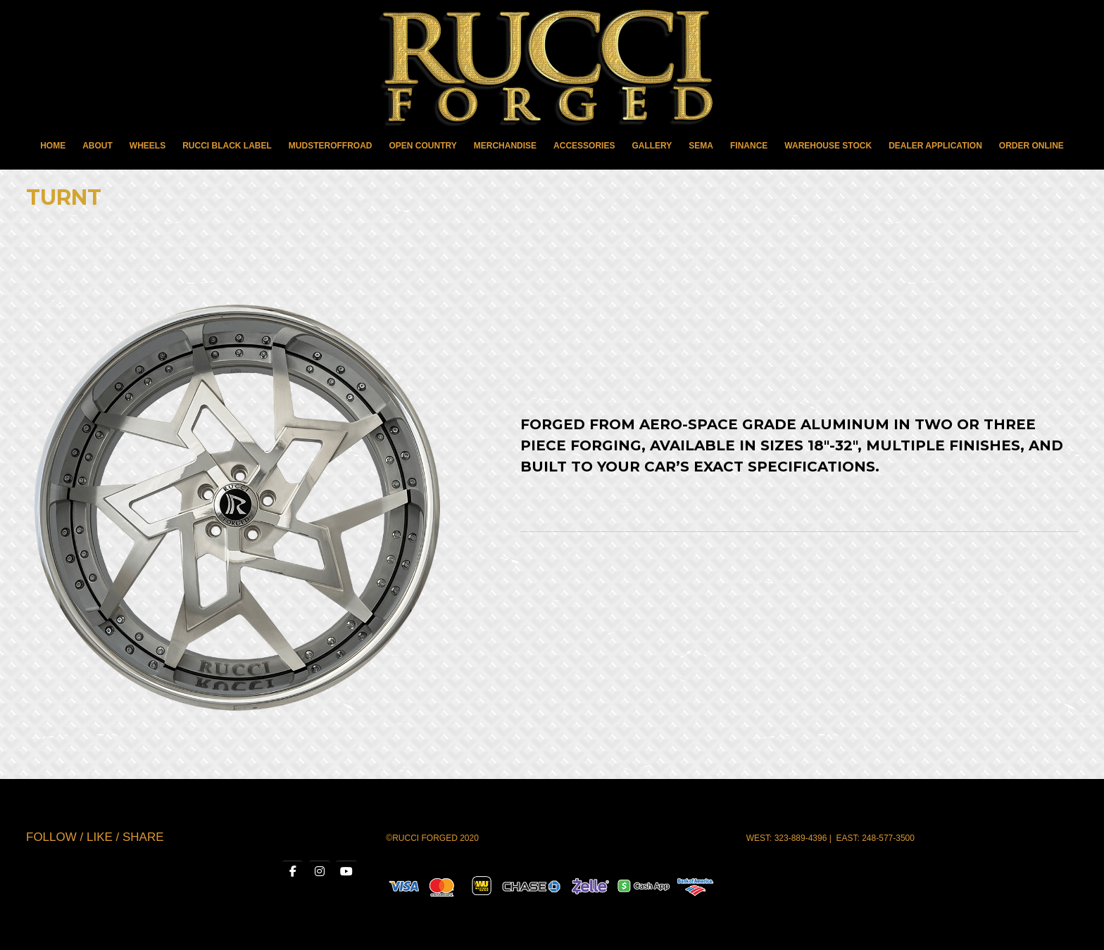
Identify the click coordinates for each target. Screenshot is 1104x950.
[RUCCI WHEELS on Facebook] (293, 872)
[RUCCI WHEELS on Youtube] (346, 872)
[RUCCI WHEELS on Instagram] (319, 872)
